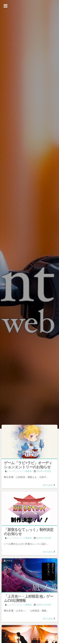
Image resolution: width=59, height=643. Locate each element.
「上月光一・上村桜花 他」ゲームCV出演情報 (28, 598)
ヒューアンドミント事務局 (19, 471)
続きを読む (48, 485)
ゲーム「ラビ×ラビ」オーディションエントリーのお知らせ (28, 464)
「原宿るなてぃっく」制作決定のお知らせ (28, 531)
